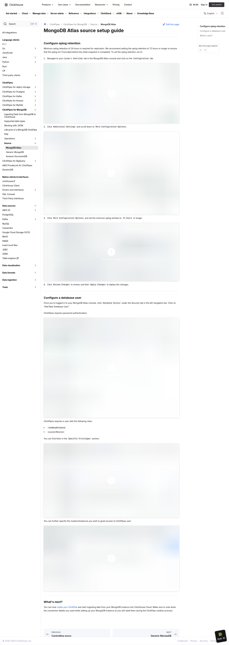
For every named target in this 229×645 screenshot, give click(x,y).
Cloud (25, 13)
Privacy (193, 641)
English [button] (208, 13)
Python (5, 62)
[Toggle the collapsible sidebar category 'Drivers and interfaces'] (35, 190)
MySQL (5, 223)
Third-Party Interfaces (13, 198)
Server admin (57, 13)
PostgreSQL (8, 214)
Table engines (10, 258)
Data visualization (11, 265)
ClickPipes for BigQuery (13, 161)
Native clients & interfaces (15, 177)
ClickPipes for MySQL (12, 105)
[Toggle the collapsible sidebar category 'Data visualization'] (35, 265)
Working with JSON (13, 125)
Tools (5, 287)
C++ (4, 44)
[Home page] (45, 24)
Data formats (8, 272)
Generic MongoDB (15, 152)
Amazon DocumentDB (16, 156)
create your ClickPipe (67, 607)
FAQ (6, 134)
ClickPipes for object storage (16, 87)
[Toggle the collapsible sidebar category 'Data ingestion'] (35, 280)
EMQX (5, 241)
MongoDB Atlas (13, 147)
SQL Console (8, 194)
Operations (9, 138)
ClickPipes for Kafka (12, 96)
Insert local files (10, 245)
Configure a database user (212, 31)
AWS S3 (6, 210)
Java (4, 57)
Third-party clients (11, 75)
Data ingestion (9, 280)
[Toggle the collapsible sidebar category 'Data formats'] (35, 273)
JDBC (5, 249)
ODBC (5, 254)
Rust (4, 66)
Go (3, 48)
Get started (216, 5)
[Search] (20, 24)
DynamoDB (7, 169)
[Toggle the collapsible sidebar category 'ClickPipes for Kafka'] (35, 96)
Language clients (10, 40)
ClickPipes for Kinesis (12, 100)
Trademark (182, 641)
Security (204, 641)
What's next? (206, 35)
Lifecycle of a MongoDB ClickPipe (20, 129)
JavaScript (7, 52)
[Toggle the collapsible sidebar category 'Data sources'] (35, 206)
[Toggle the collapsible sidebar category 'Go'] (35, 48)
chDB (119, 13)
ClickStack (106, 13)
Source (7, 143)
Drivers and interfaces (13, 190)
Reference (74, 13)
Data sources (8, 205)
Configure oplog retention (212, 26)
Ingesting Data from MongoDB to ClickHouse (20, 115)
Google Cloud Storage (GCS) (16, 232)
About (129, 13)
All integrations (9, 32)
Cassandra (7, 228)
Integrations (90, 13)
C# (3, 70)
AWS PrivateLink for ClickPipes (17, 165)
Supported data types (14, 121)
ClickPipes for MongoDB (14, 109)
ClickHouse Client (10, 185)
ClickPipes (7, 82)
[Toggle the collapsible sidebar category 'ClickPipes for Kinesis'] (35, 101)
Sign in (204, 4)
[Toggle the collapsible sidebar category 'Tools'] (35, 287)
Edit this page (171, 24)
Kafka (5, 219)
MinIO (5, 236)
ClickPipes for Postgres (13, 91)
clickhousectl (8, 181)
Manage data (39, 13)
